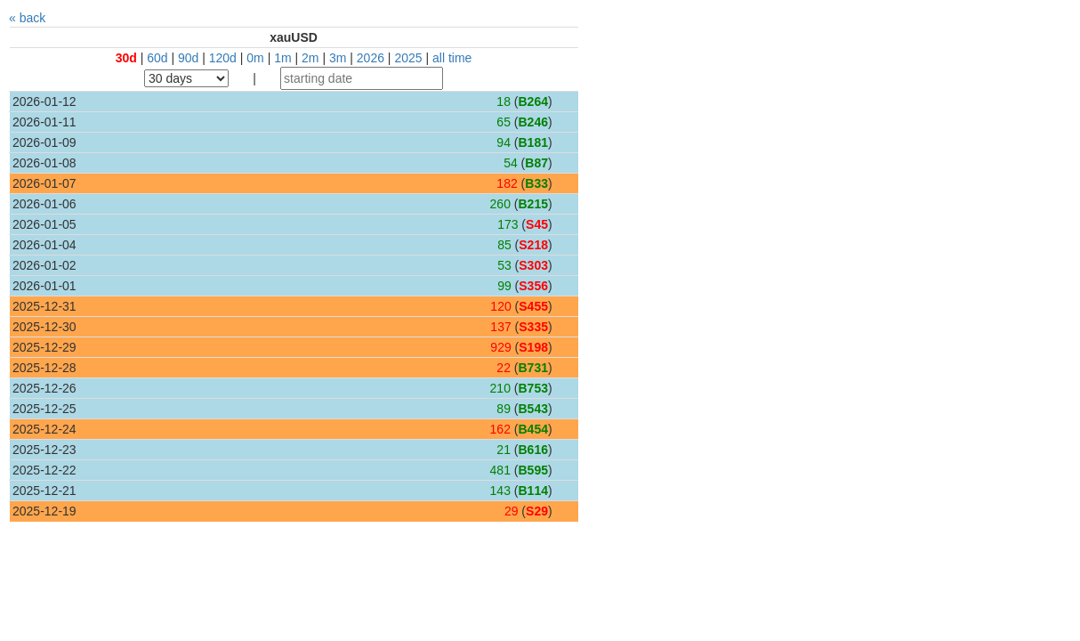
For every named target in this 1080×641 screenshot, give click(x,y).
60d (157, 58)
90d (188, 58)
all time (451, 58)
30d (126, 58)
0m (254, 58)
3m (337, 58)
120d (223, 58)
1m (282, 58)
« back (27, 18)
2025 (408, 58)
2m (310, 58)
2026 (370, 58)
